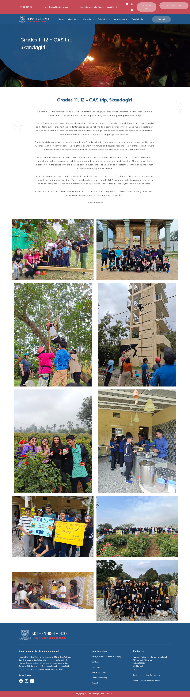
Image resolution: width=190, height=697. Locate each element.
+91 (141, 681)
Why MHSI (88, 19)
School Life (104, 19)
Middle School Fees (99, 672)
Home (61, 19)
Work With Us (137, 19)
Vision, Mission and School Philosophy (106, 657)
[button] (147, 7)
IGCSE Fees (96, 667)
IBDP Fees (95, 662)
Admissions (120, 19)
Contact (95, 683)
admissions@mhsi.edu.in (149, 675)
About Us (73, 19)
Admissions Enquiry (99, 678)
